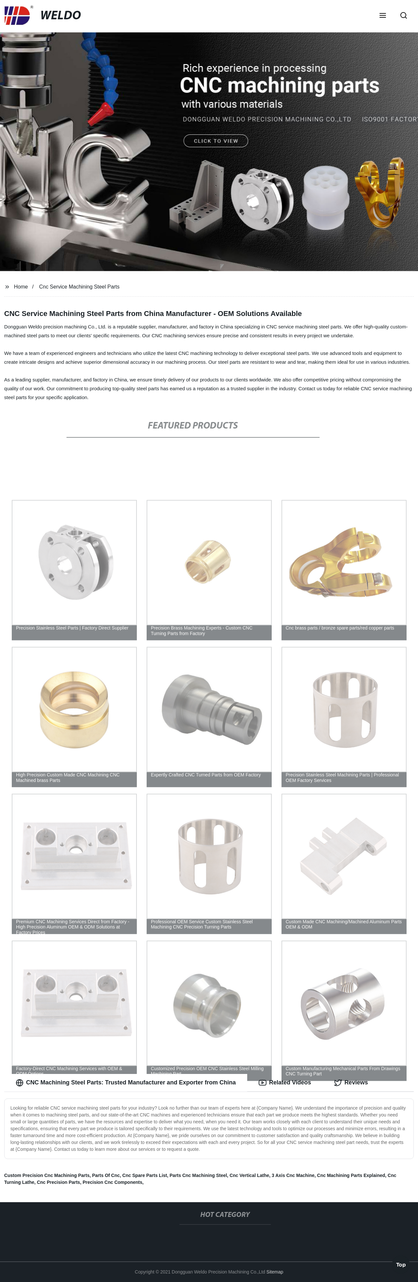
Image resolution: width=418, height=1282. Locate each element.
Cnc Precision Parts (58, 1182)
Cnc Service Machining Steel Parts (79, 287)
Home (21, 287)
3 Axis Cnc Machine (293, 1175)
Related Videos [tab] (285, 1083)
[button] (383, 16)
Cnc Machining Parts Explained (351, 1175)
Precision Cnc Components (112, 1182)
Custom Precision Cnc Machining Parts (46, 1175)
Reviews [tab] (351, 1083)
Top (401, 1264)
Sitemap (274, 1271)
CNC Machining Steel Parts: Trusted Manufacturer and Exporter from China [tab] (126, 1083)
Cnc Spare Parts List (144, 1175)
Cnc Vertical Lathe (249, 1175)
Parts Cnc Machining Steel (198, 1175)
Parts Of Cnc (106, 1175)
